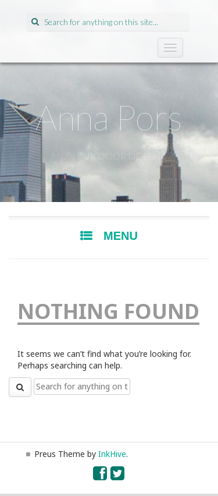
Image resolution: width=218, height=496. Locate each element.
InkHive (112, 453)
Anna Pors (109, 117)
